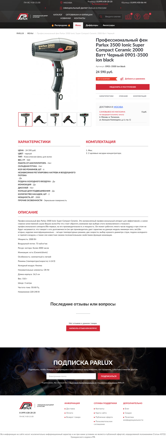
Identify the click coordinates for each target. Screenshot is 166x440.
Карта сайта (101, 413)
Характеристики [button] (106, 96)
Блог (127, 409)
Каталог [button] (57, 15)
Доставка (70, 409)
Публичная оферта (104, 417)
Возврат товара (73, 417)
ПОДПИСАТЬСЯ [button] (108, 376)
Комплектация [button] (139, 96)
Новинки (65, 18)
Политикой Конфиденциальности (82, 383)
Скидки (128, 413)
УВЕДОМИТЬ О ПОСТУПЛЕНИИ (122, 87)
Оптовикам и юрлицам (79, 15)
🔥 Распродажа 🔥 (60, 25)
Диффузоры (92, 25)
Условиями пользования (107, 383)
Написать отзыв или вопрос (83, 328)
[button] (100, 4)
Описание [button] (123, 96)
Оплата (69, 413)
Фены (78, 25)
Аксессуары (109, 25)
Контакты (79, 18)
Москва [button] (118, 107)
